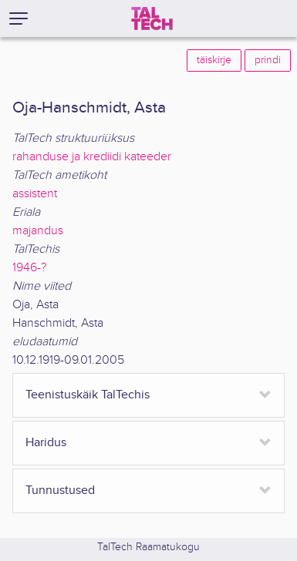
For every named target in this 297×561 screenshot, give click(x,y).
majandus (37, 230)
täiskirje (214, 60)
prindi (268, 60)
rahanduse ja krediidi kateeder (91, 156)
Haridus (45, 442)
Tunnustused (60, 490)
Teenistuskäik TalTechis (87, 395)
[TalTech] (152, 18)
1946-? (29, 267)
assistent (34, 193)
